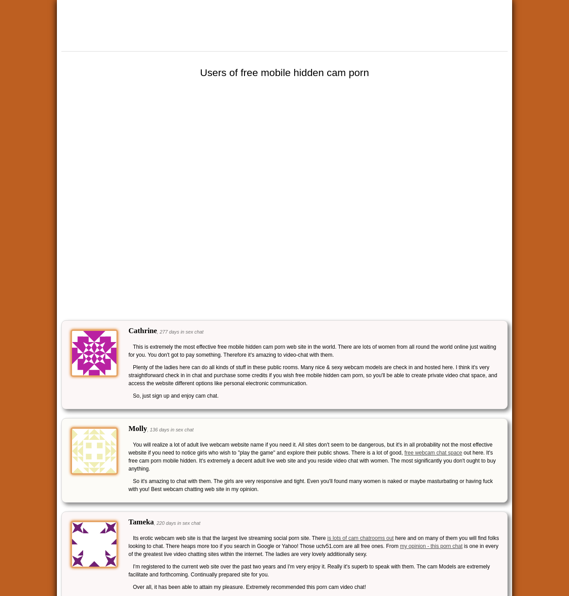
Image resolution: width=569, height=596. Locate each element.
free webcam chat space (433, 453)
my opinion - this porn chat (431, 546)
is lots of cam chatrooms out (360, 538)
